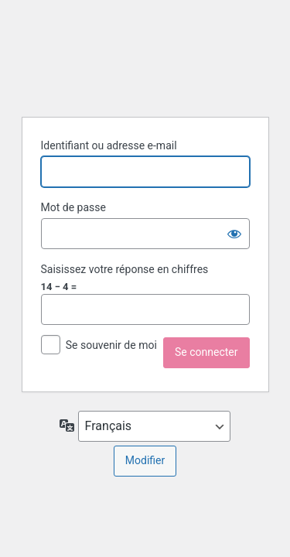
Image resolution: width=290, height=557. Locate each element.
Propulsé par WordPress (145, 56)
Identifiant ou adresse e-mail (109, 145)
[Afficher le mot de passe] (234, 233)
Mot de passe (73, 207)
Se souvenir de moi (111, 345)
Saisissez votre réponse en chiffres (125, 269)
